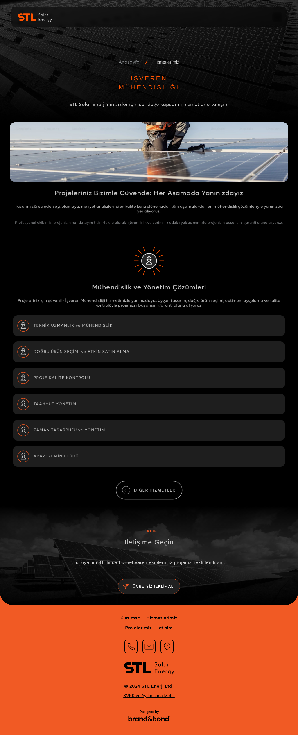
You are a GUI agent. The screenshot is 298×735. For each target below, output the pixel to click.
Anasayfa (129, 62)
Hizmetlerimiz (165, 62)
